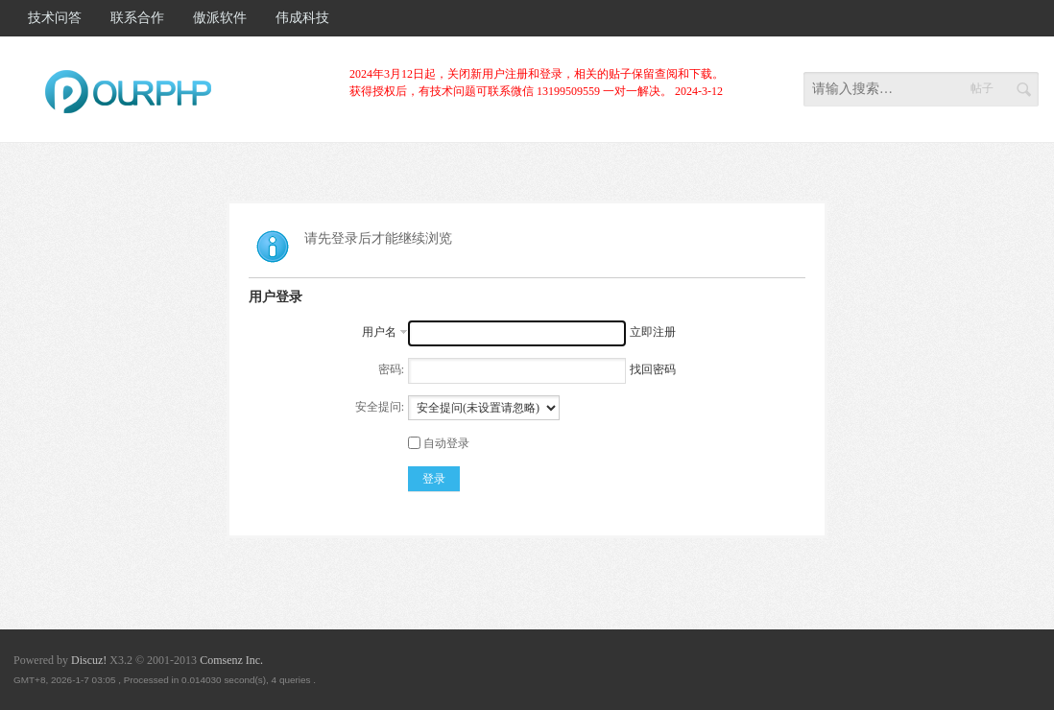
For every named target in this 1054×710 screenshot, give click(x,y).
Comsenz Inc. (231, 660)
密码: (391, 369)
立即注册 (653, 332)
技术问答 (55, 18)
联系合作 (137, 18)
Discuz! (89, 660)
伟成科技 (302, 18)
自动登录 (438, 443)
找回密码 (653, 369)
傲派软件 (220, 18)
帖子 (982, 88)
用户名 (379, 332)
